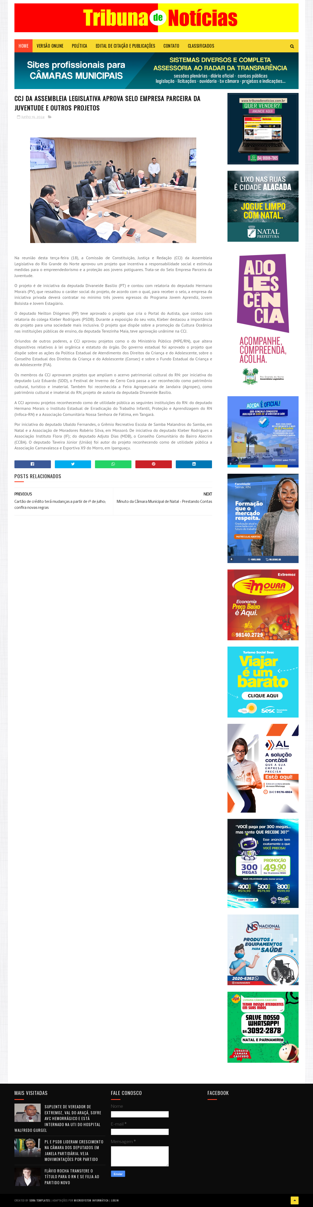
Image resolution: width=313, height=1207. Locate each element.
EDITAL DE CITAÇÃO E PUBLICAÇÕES (125, 46)
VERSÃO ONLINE (50, 46)
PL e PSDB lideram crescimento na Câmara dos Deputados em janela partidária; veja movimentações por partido (74, 1150)
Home (23, 46)
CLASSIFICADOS (201, 46)
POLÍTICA (79, 46)
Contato (171, 46)
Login (115, 1200)
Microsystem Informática (91, 1200)
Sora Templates (39, 1200)
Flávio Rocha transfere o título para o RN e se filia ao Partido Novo (72, 1176)
